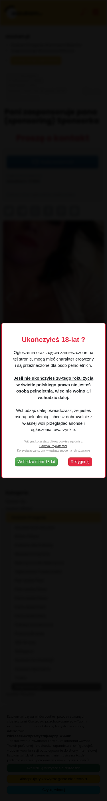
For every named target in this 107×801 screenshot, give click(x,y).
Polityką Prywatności (53, 446)
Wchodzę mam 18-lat (36, 462)
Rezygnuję (80, 462)
